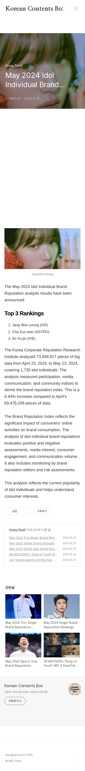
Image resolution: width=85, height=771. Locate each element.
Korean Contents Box (35, 9)
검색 (66, 9)
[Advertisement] (42, 174)
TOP (76, 756)
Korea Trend (17, 529)
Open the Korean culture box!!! (25, 692)
